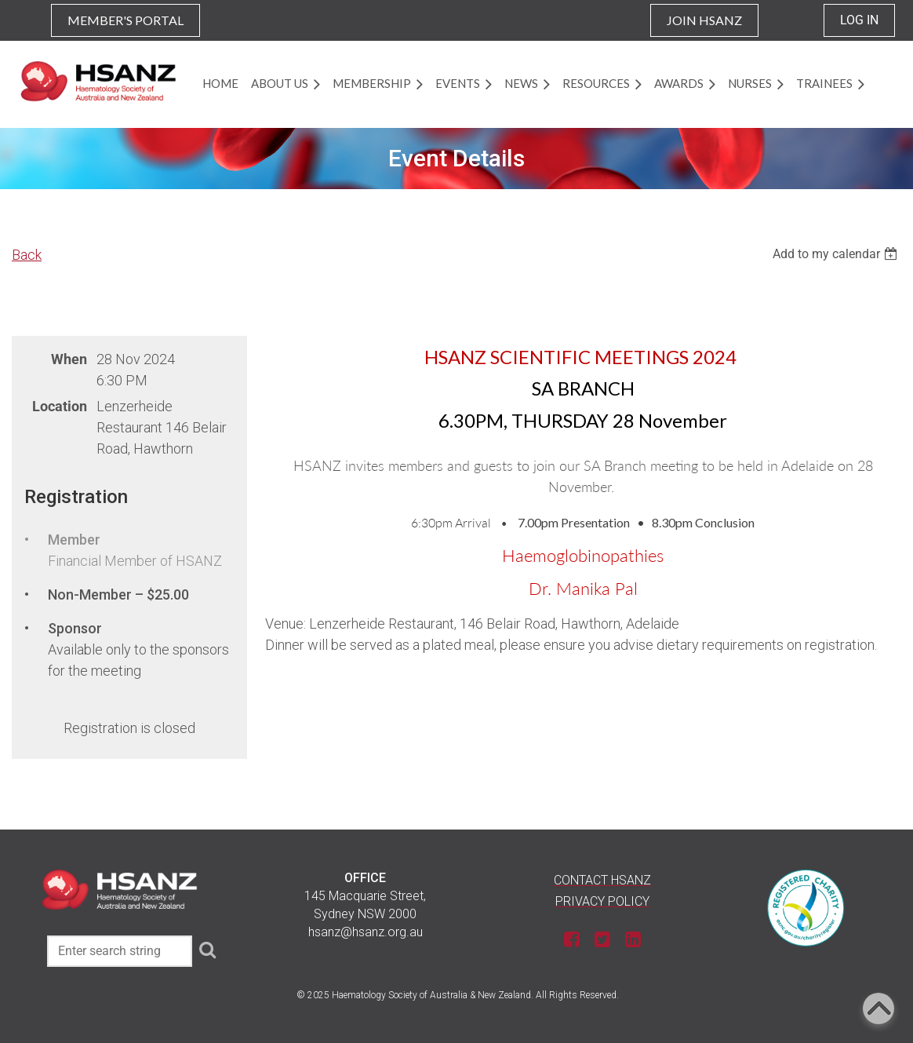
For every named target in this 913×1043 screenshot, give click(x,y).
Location (59, 406)
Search (207, 949)
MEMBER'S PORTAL (125, 20)
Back (27, 254)
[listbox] (837, 254)
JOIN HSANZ (704, 20)
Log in (859, 20)
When (69, 359)
